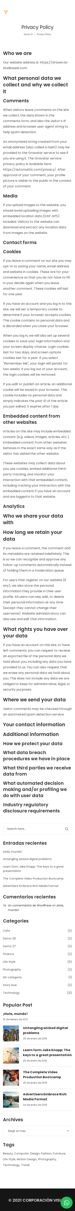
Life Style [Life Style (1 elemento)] (9, 1159)
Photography (12, 970)
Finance (8, 954)
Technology (11, 993)
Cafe (6, 931)
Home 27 (28, 34)
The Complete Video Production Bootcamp (33, 879)
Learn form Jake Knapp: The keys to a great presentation (47, 1053)
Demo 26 (9, 938)
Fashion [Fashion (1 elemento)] (46, 1153)
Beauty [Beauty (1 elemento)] (8, 1153)
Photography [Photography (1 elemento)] (47, 1159)
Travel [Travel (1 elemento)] (25, 1165)
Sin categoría (12, 977)
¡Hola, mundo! (12, 852)
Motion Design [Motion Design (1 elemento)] (27, 1159)
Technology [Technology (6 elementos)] (11, 1165)
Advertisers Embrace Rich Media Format (31, 886)
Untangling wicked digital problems (27, 859)
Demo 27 (9, 946)
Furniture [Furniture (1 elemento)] (59, 1153)
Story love (10, 985)
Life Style (9, 962)
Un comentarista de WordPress (29, 905)
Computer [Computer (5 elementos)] (21, 1153)
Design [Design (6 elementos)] (35, 1153)
